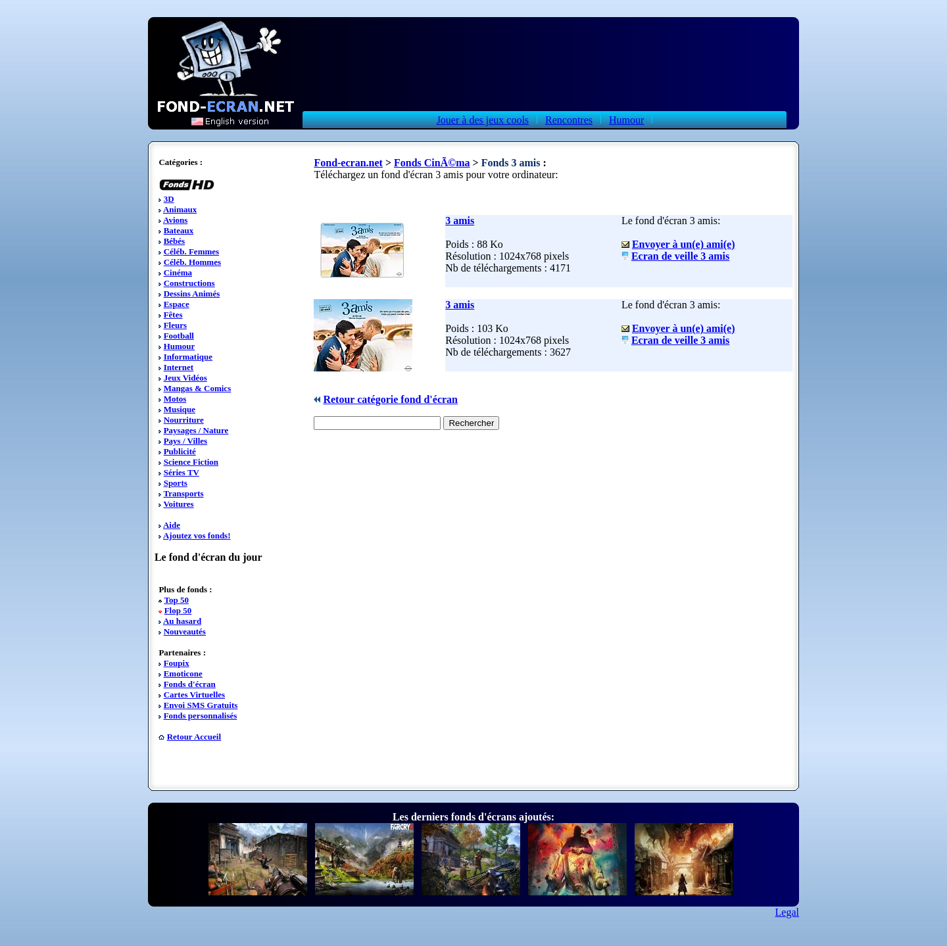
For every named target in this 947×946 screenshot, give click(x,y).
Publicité (180, 451)
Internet (179, 367)
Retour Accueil (194, 737)
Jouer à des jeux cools (483, 120)
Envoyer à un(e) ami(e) (683, 244)
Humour (626, 120)
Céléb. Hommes (192, 262)
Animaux (180, 209)
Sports (175, 483)
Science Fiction (191, 462)
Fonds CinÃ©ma (432, 162)
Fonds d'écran (190, 684)
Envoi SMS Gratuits (201, 705)
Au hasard (182, 621)
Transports (183, 493)
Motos (175, 399)
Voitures (178, 504)
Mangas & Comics (197, 388)
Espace (176, 304)
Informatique (188, 357)
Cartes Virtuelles (195, 694)
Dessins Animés (192, 293)
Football (179, 336)
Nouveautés (185, 631)
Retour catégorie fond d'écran (390, 399)
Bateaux (179, 230)
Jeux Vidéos (185, 378)
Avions (175, 220)
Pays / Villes (185, 441)
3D (169, 199)
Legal (787, 912)
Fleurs (175, 325)
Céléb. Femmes (191, 251)
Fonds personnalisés (200, 716)
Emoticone (183, 673)
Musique (179, 409)
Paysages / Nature (196, 430)
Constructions (189, 283)
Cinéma (178, 272)
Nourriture (184, 420)
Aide (171, 525)
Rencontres (569, 120)
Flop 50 (178, 610)
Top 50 (176, 600)
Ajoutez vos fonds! (197, 535)
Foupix (176, 663)
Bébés (174, 241)
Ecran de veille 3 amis (680, 256)
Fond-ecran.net (348, 162)
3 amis (459, 220)
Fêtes (173, 314)
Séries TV (181, 472)
